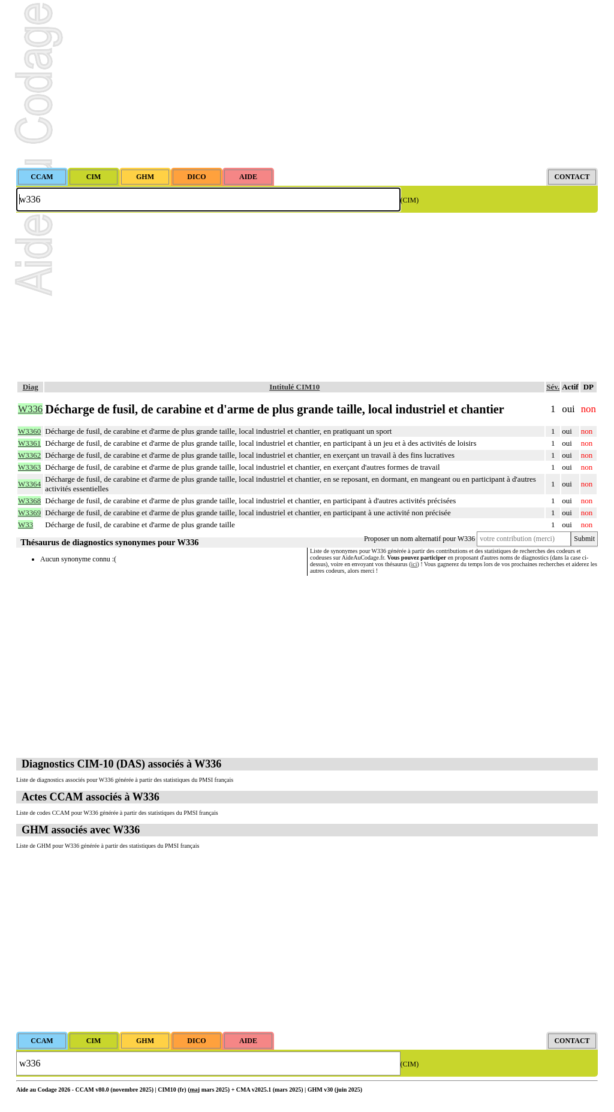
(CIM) (410, 200)
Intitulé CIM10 (294, 386)
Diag (30, 386)
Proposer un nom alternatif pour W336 (419, 538)
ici (414, 564)
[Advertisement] (307, 84)
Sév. (552, 386)
